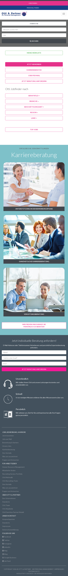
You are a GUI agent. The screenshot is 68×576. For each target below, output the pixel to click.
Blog (5, 554)
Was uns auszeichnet (10, 456)
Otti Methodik (7, 477)
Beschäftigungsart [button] (34, 107)
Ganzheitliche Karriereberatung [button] (34, 261)
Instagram (6, 544)
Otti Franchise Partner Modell (13, 512)
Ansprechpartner (8, 519)
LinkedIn (6, 547)
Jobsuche (34, 24)
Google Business (9, 558)
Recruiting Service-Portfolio (12, 474)
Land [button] (34, 118)
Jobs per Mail (7, 439)
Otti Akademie (7, 509)
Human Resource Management (13, 467)
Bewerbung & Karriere (10, 443)
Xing (4, 551)
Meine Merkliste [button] (34, 53)
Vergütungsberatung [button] (34, 314)
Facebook (6, 537)
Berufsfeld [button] (34, 96)
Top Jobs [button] (34, 129)
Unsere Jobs (6, 446)
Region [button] (34, 112)
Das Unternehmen (9, 498)
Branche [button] (34, 101)
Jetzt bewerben (8, 436)
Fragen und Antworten (10, 460)
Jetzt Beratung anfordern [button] (34, 81)
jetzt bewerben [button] (34, 64)
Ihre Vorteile (6, 453)
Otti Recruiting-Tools (10, 481)
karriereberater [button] (34, 70)
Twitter (6, 540)
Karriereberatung (8, 449)
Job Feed (6, 561)
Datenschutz (34, 571)
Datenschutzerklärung (10, 530)
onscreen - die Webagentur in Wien (39, 573)
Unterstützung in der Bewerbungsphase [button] (34, 209)
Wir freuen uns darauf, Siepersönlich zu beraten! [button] (34, 325)
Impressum (6, 526)
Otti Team (6, 505)
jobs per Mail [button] (34, 75)
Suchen (34, 41)
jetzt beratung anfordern (34, 369)
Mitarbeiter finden (8, 470)
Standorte (6, 502)
